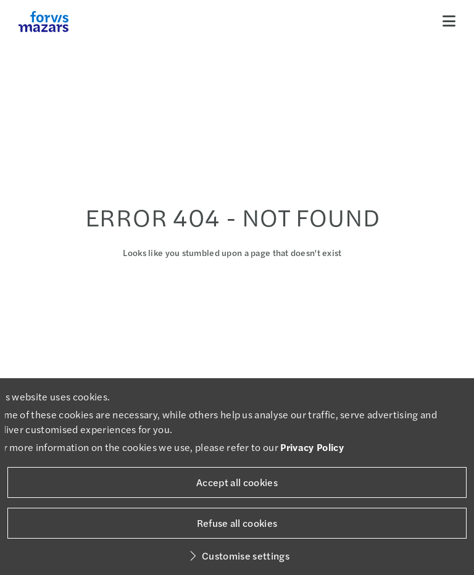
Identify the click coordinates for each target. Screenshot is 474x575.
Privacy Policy (311, 447)
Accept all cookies (237, 482)
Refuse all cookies (237, 523)
